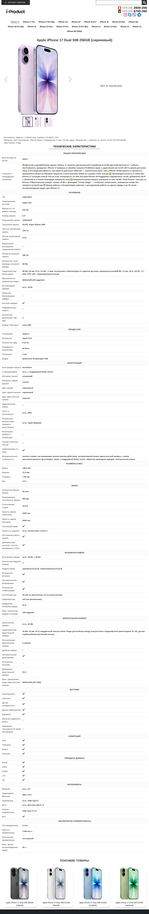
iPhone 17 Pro (29, 22)
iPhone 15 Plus (46, 27)
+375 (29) (132, 7)
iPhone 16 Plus (118, 22)
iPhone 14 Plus (110, 27)
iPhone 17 (15, 22)
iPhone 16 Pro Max (16, 27)
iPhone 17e (63, 22)
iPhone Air (76, 22)
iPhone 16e (133, 22)
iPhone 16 (104, 22)
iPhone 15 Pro (62, 27)
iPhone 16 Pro (90, 22)
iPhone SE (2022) (74, 31)
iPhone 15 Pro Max (80, 27)
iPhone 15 (32, 27)
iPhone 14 (96, 27)
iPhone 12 (137, 27)
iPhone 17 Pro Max (47, 22)
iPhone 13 (124, 27)
